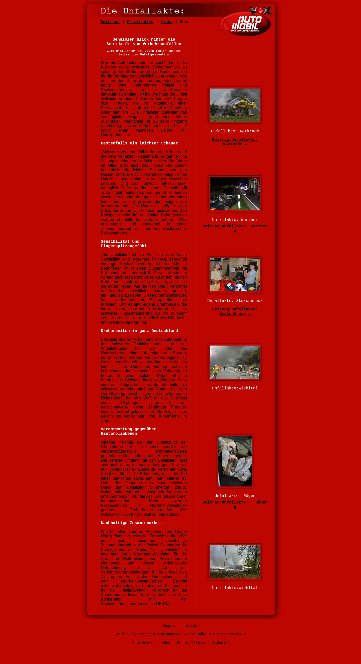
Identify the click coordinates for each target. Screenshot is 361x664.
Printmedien (140, 22)
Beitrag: (221, 140)
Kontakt (190, 625)
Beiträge (110, 22)
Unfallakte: (235, 502)
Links (167, 22)
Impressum (173, 625)
